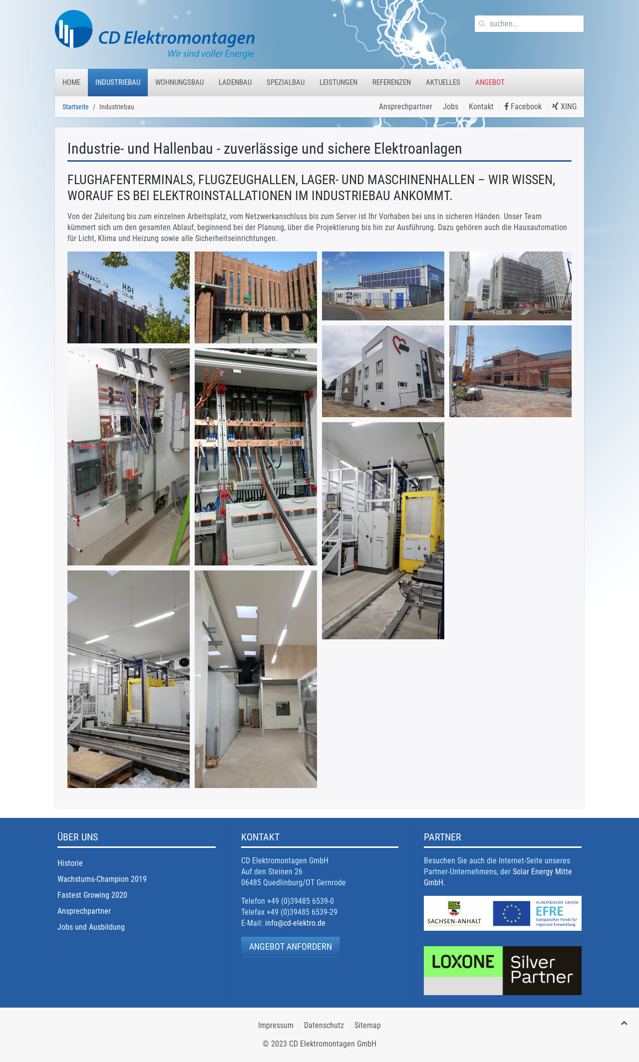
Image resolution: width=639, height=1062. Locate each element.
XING (564, 106)
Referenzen (391, 82)
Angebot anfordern (290, 946)
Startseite (75, 107)
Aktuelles (443, 82)
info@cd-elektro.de (295, 923)
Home (71, 82)
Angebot (490, 82)
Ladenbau (235, 82)
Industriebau (117, 82)
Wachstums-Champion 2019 (102, 879)
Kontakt (481, 106)
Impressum (276, 1025)
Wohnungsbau (179, 82)
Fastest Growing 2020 (92, 895)
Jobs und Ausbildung (91, 927)
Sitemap (367, 1025)
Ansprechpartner (405, 106)
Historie (70, 863)
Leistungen (338, 82)
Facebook (523, 106)
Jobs (450, 106)
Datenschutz (324, 1025)
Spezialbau (286, 82)
